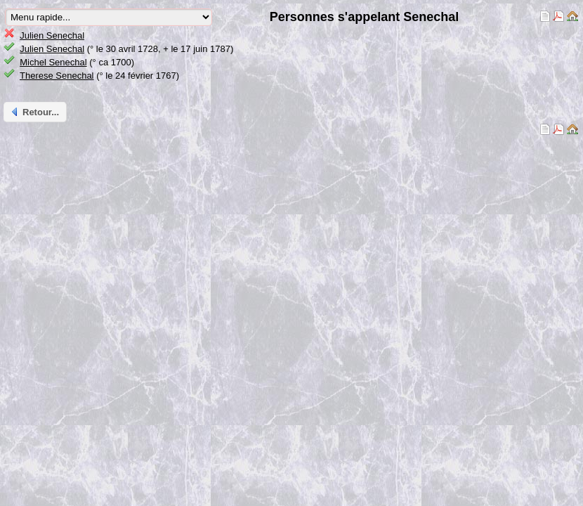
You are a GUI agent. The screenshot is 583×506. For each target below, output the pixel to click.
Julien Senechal (52, 35)
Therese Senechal (57, 75)
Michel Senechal (53, 62)
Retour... (34, 111)
